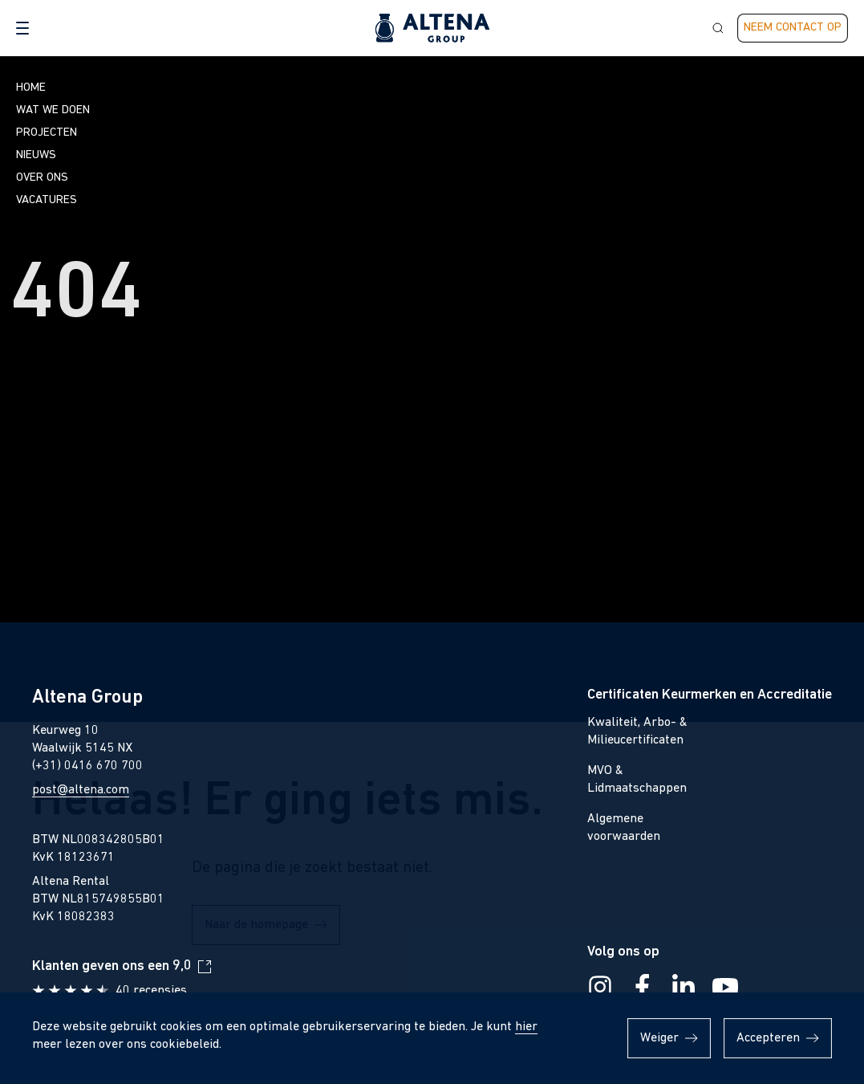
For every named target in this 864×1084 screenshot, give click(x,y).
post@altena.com (80, 790)
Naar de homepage (256, 550)
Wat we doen (53, 110)
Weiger (659, 1038)
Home (31, 88)
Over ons (42, 178)
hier (526, 1027)
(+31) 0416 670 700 (87, 766)
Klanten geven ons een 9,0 (112, 966)
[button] (22, 28)
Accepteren (768, 1038)
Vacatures (46, 200)
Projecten (46, 133)
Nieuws (36, 155)
